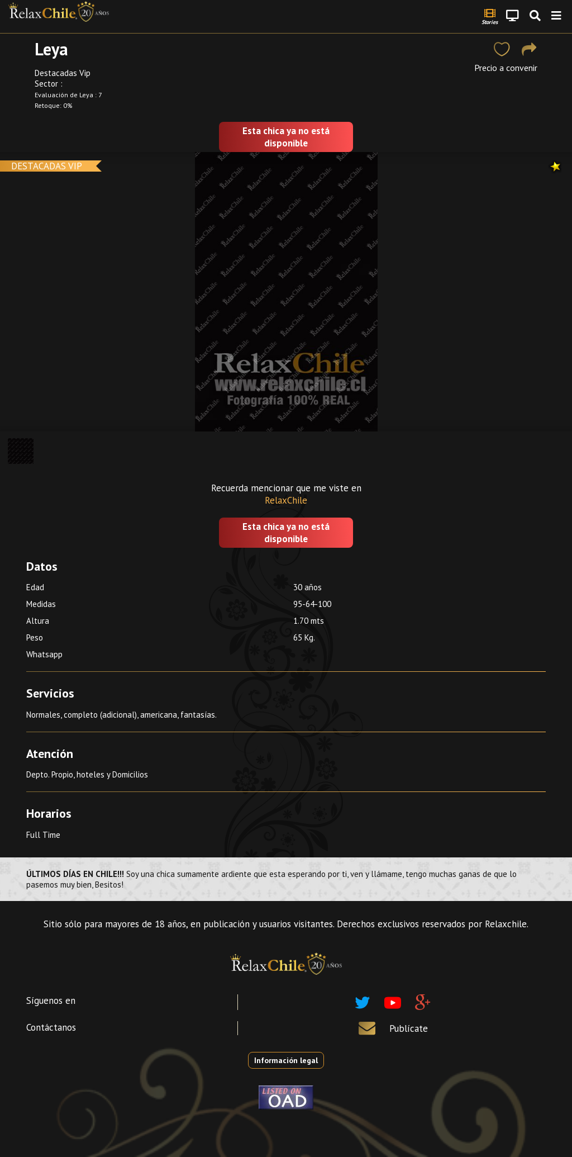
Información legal (286, 1060)
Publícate (408, 1028)
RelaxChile (286, 500)
